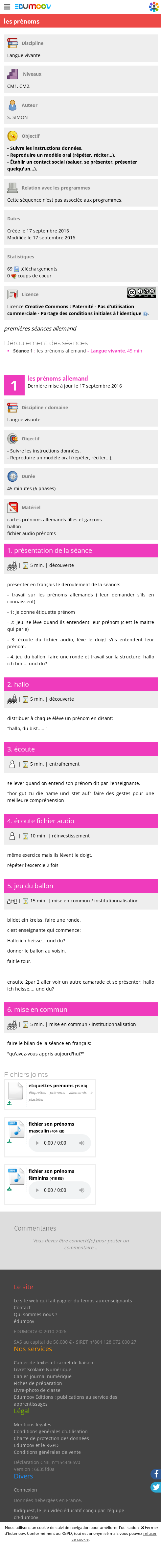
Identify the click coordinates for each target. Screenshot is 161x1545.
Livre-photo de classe (37, 1390)
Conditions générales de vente (47, 1452)
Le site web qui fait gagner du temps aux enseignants (73, 1300)
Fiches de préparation (38, 1383)
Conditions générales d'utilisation (51, 1431)
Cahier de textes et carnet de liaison (53, 1362)
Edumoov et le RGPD (36, 1445)
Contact (22, 1307)
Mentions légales (32, 1424)
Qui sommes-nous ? (35, 1314)
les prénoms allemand (61, 351)
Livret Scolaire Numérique (42, 1369)
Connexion (25, 1490)
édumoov (24, 1321)
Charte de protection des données (51, 1438)
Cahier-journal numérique (43, 1376)
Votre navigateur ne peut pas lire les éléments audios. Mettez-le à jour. (60, 1143)
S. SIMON (17, 117)
